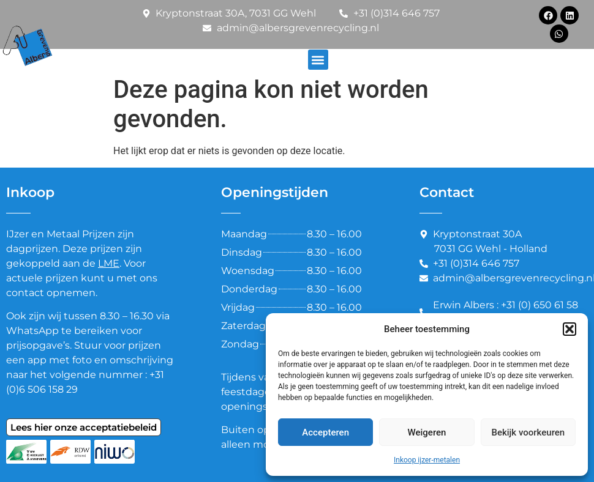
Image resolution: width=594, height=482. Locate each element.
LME (108, 263)
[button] (569, 329)
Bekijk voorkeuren (528, 432)
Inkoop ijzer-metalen (427, 460)
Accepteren (325, 432)
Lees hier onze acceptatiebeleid (83, 427)
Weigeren (427, 432)
